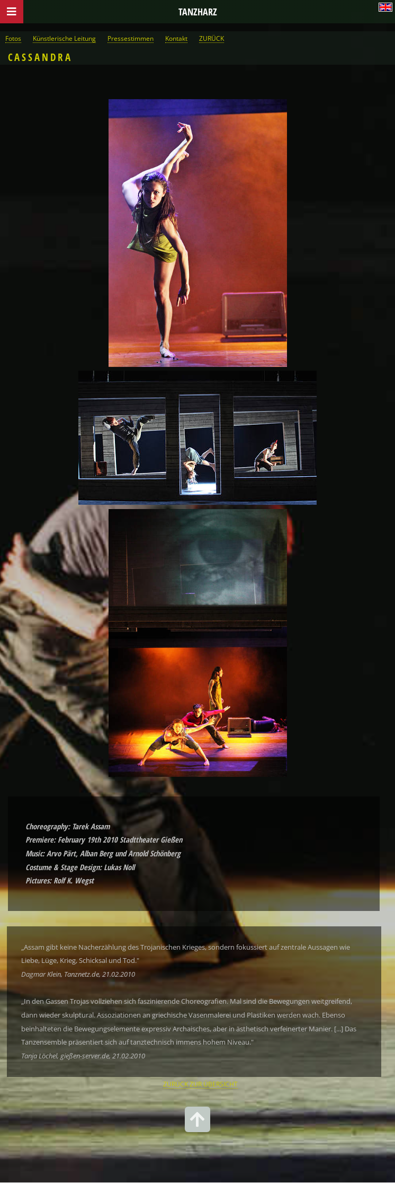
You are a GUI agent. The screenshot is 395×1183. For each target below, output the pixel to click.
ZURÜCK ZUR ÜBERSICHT (200, 1084)
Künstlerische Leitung (64, 38)
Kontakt (176, 38)
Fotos (13, 38)
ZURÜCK (211, 38)
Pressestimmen (130, 38)
